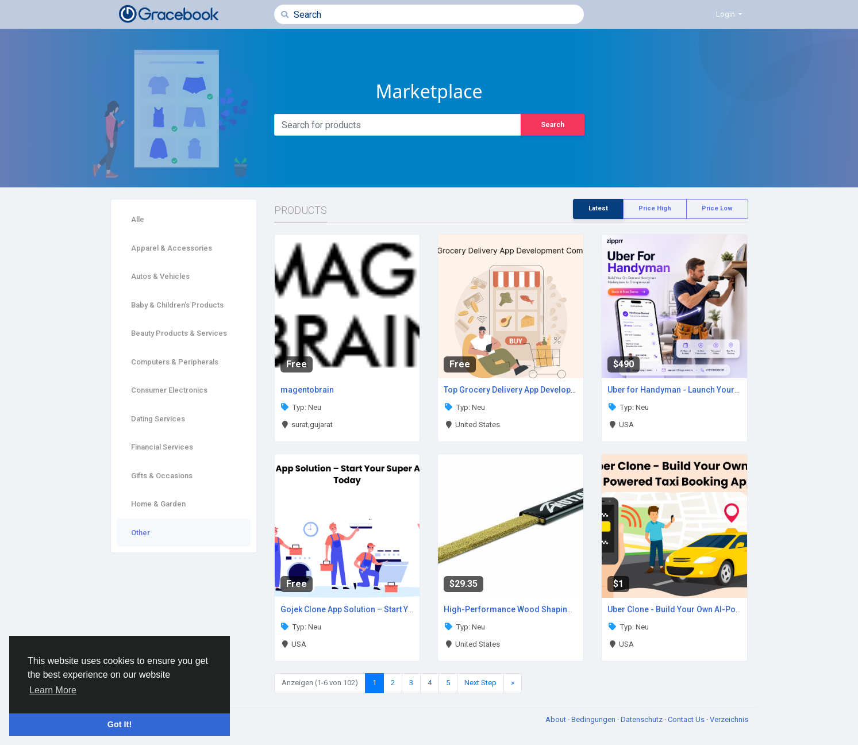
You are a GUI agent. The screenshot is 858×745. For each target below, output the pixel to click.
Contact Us (687, 719)
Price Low (717, 208)
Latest (598, 208)
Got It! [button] (119, 724)
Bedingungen (594, 719)
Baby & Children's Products (177, 305)
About (556, 719)
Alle (137, 219)
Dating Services (158, 418)
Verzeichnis (729, 719)
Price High (654, 208)
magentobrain (307, 389)
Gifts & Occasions (162, 475)
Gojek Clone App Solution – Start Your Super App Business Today (401, 609)
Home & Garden (158, 504)
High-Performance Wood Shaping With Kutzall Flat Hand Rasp (560, 609)
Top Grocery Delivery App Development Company (535, 389)
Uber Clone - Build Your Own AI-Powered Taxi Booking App (716, 609)
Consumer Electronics (169, 390)
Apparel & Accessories (171, 248)
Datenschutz (642, 719)
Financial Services (162, 447)
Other (140, 532)
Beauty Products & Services (179, 333)
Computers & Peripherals (174, 362)
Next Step (480, 682)
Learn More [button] (52, 690)
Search (552, 125)
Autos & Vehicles (160, 276)
